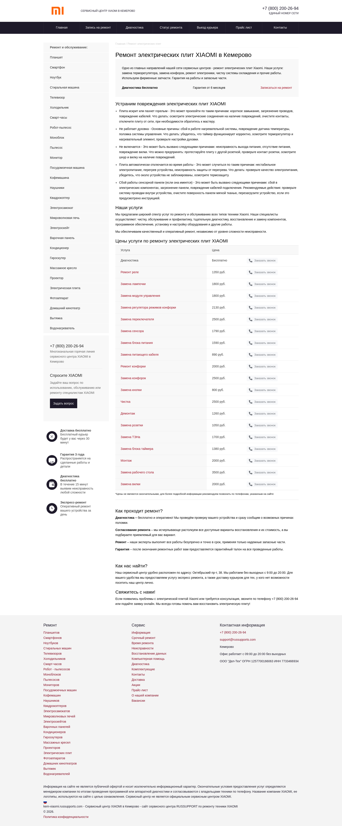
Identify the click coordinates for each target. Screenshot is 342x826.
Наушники (57, 187)
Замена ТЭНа (130, 437)
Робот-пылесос (61, 127)
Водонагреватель (62, 328)
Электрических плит (57, 753)
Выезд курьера (207, 27)
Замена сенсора (132, 331)
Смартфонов (52, 638)
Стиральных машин (57, 648)
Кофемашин (52, 695)
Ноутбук (55, 77)
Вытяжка (56, 318)
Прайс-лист (140, 690)
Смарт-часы (58, 117)
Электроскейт (59, 228)
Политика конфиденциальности (66, 817)
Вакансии (138, 700)
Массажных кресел (56, 742)
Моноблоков (52, 674)
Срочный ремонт (143, 638)
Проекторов (51, 747)
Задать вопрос (63, 403)
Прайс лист (244, 27)
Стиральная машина (64, 87)
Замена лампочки (133, 284)
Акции (136, 685)
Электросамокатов (56, 711)
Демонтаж (128, 413)
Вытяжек (49, 768)
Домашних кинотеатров (60, 763)
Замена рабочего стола (137, 472)
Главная (61, 27)
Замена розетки (132, 425)
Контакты (280, 27)
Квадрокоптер (60, 198)
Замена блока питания (137, 343)
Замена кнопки (131, 390)
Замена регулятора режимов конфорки (148, 307)
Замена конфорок (133, 378)
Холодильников (54, 658)
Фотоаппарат (59, 298)
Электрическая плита (65, 288)
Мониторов (51, 685)
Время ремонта (143, 643)
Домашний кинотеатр (65, 308)
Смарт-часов (52, 664)
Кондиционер (59, 248)
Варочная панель (62, 238)
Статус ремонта (171, 27)
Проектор (56, 278)
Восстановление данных (149, 653)
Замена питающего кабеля (140, 354)
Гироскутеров (53, 737)
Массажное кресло (63, 268)
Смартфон (57, 67)
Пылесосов (51, 679)
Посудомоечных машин (60, 690)
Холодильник (59, 107)
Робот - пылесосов (56, 669)
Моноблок (57, 137)
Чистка (125, 401)
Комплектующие (143, 669)
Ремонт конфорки (133, 366)
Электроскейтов (54, 721)
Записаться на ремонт (276, 87)
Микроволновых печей (59, 716)
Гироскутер (58, 258)
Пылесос (56, 147)
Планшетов (51, 632)
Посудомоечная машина (67, 167)
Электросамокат (61, 208)
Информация (141, 632)
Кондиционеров (54, 732)
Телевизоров (52, 653)
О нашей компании (145, 695)
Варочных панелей (56, 727)
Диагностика (134, 27)
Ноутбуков (50, 643)
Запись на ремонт (98, 27)
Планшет (56, 57)
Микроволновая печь (65, 218)
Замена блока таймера (137, 449)
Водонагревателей (56, 774)
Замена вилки (130, 484)
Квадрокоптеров (55, 706)
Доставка (138, 679)
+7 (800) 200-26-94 (280, 8)
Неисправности (142, 648)
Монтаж (126, 460)
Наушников (51, 700)
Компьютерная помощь (148, 658)
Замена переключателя (137, 319)
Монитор (56, 157)
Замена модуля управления (140, 295)
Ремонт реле (130, 272)
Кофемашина (59, 177)
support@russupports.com (238, 639)
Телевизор (57, 97)
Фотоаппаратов (54, 758)
